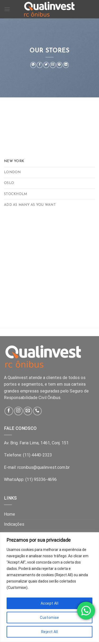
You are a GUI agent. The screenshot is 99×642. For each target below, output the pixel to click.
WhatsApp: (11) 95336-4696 (30, 479)
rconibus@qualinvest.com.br (43, 467)
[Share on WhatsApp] (33, 65)
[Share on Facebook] (40, 65)
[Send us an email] (27, 411)
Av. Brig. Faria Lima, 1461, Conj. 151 (36, 442)
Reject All (49, 632)
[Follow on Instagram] (18, 411)
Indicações (14, 524)
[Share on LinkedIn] (66, 65)
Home (9, 514)
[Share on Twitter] (46, 65)
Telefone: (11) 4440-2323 (28, 454)
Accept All (49, 603)
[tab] (49, 161)
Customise (49, 617)
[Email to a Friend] (53, 65)
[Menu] (7, 9)
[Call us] (37, 411)
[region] (49, 587)
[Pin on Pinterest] (59, 65)
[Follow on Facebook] (8, 411)
